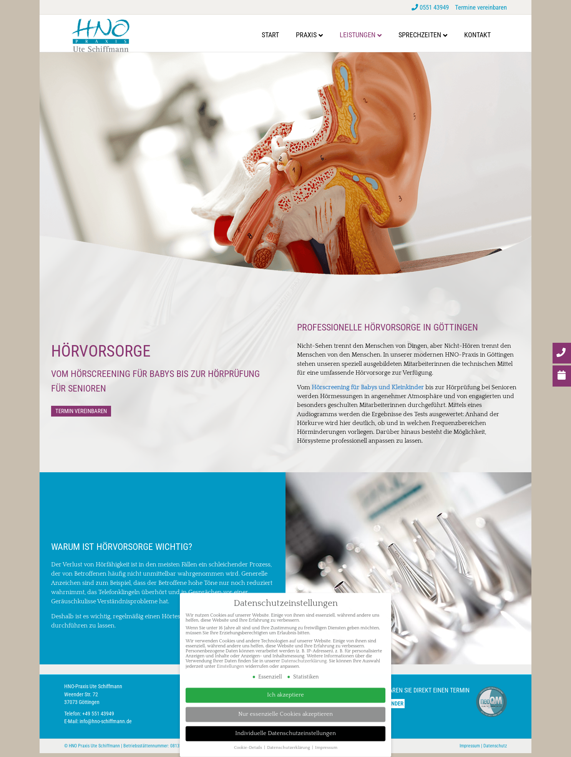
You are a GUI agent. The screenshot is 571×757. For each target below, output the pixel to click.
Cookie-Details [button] (248, 741)
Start (278, 35)
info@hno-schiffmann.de (106, 725)
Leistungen (365, 35)
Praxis (314, 35)
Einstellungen (230, 659)
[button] (81, 415)
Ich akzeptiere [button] (285, 688)
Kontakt (485, 35)
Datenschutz (495, 749)
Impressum (470, 749)
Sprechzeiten (427, 35)
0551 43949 (431, 7)
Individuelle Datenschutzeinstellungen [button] (285, 727)
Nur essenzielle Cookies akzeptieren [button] (285, 707)
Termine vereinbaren (481, 7)
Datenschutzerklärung (304, 654)
